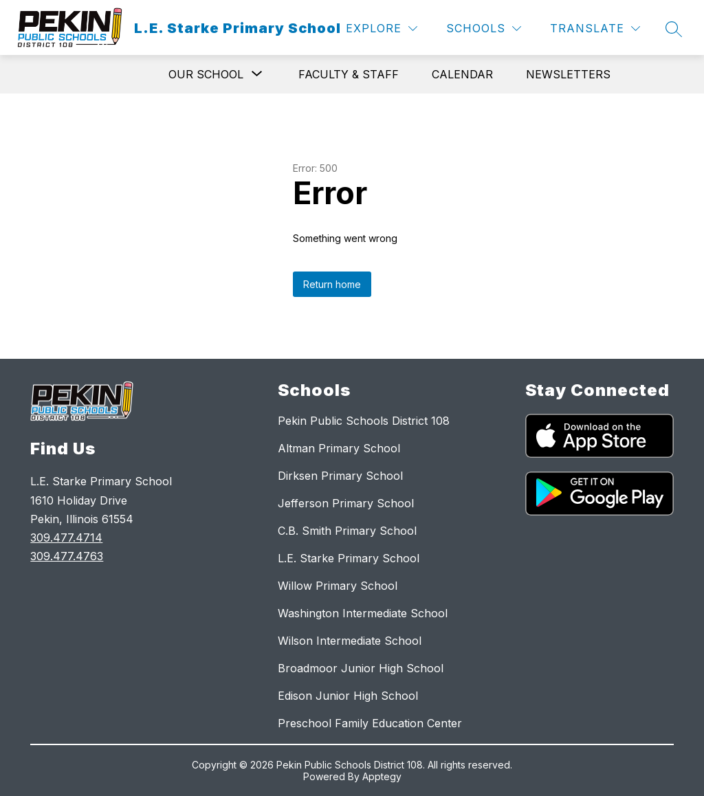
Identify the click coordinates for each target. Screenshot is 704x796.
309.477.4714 (66, 537)
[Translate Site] (595, 28)
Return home (332, 284)
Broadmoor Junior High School (360, 668)
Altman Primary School (339, 448)
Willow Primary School (337, 586)
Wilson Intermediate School (349, 641)
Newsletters (568, 74)
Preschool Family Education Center (370, 723)
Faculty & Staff (348, 74)
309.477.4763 (66, 556)
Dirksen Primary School (340, 476)
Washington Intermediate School (363, 613)
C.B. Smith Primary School (347, 531)
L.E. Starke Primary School (348, 558)
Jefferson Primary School (346, 503)
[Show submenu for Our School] (205, 74)
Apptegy (382, 776)
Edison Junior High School (348, 696)
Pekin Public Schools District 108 (364, 421)
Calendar (462, 74)
